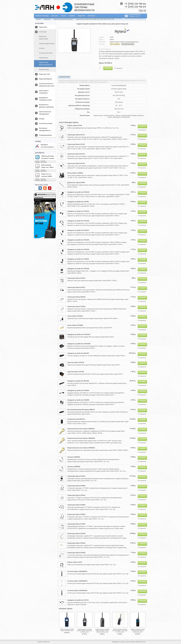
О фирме (72, 16)
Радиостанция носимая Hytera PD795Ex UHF (67, 630)
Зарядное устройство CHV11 (78, 600)
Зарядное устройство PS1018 (78, 192)
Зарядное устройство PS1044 (78, 268)
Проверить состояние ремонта (44, 146)
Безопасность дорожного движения (46, 106)
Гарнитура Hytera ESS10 (76, 278)
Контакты (91, 16)
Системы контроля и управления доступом (46, 85)
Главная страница (42, 16)
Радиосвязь (47, 19)
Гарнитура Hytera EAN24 (76, 552)
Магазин (55, 16)
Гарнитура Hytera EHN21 (76, 514)
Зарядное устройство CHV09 (78, 201)
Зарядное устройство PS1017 (78, 230)
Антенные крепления (46, 53)
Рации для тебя (44, 74)
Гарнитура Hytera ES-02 (76, 144)
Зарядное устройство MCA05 (78, 353)
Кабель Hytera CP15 (74, 562)
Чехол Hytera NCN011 (75, 316)
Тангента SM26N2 (73, 466)
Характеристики (64, 77)
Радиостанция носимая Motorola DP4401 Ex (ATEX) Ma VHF (138, 631)
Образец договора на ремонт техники (44, 157)
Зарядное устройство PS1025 (78, 240)
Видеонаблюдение (45, 79)
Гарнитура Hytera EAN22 (76, 524)
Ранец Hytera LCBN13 (75, 173)
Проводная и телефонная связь (45, 99)
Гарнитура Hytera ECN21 (76, 476)
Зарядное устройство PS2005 (78, 400)
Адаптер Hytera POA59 (75, 372)
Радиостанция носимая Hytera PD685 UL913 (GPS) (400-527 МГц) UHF (95, 19)
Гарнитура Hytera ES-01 (76, 135)
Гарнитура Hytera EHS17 (76, 287)
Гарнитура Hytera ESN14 (76, 495)
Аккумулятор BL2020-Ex (76, 419)
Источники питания (45, 123)
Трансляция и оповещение (43, 92)
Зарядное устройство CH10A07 (78, 334)
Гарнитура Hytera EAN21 (76, 543)
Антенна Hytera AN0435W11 (77, 581)
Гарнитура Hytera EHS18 (76, 297)
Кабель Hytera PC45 (74, 125)
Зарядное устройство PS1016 (78, 221)
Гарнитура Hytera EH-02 (76, 163)
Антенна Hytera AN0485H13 (77, 571)
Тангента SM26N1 (73, 457)
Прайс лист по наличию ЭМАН (43, 175)
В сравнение (119, 68)
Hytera (112, 39)
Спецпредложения (45, 135)
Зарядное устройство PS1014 (78, 211)
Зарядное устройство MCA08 (78, 381)
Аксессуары (43, 32)
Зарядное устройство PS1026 (78, 249)
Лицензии (81, 16)
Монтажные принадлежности (45, 129)
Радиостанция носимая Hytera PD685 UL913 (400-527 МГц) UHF (84, 631)
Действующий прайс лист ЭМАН (44, 166)
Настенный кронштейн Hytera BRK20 (81, 409)
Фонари (41, 119)
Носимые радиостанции (46, 43)
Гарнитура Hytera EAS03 (76, 306)
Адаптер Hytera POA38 (75, 362)
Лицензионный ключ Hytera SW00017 (81, 429)
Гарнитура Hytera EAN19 (76, 533)
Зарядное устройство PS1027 (78, 259)
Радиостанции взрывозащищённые (63, 19)
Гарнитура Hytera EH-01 (76, 154)
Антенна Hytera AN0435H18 (77, 590)
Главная (38, 19)
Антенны (42, 48)
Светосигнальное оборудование (45, 113)
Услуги (63, 16)
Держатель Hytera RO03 (76, 182)
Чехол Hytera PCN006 (75, 325)
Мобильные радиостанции (43, 38)
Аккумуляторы (43, 58)
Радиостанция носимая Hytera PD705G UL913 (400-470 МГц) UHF (102, 631)
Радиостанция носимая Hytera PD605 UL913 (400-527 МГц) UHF (120, 631)
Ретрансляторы (44, 69)
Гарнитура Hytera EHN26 (76, 486)
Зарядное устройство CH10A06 (78, 344)
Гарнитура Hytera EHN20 (76, 505)
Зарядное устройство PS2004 (78, 390)
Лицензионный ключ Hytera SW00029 (81, 438)
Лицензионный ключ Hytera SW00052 (81, 448)
